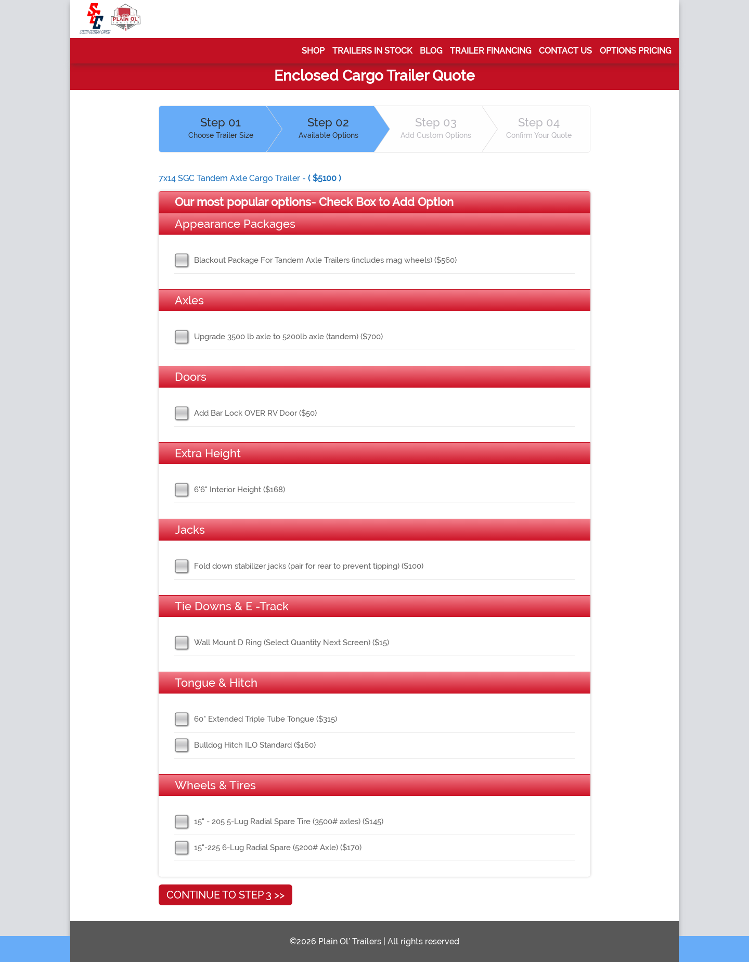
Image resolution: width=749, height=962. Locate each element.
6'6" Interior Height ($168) (239, 489)
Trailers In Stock (372, 51)
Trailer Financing (490, 51)
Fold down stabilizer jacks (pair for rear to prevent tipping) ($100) (308, 566)
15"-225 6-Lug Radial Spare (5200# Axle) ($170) (277, 847)
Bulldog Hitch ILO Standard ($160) (255, 745)
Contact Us (565, 51)
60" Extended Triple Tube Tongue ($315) (265, 719)
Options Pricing (635, 51)
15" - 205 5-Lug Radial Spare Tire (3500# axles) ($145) (288, 821)
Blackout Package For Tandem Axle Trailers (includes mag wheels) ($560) (325, 260)
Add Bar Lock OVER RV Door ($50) (255, 413)
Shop (313, 51)
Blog (431, 51)
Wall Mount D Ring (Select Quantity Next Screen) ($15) (291, 642)
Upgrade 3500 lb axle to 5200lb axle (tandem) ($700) (288, 336)
